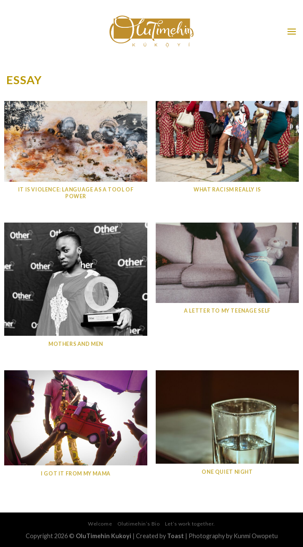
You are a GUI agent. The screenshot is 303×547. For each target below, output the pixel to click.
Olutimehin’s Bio (138, 523)
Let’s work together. (190, 523)
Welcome (100, 523)
